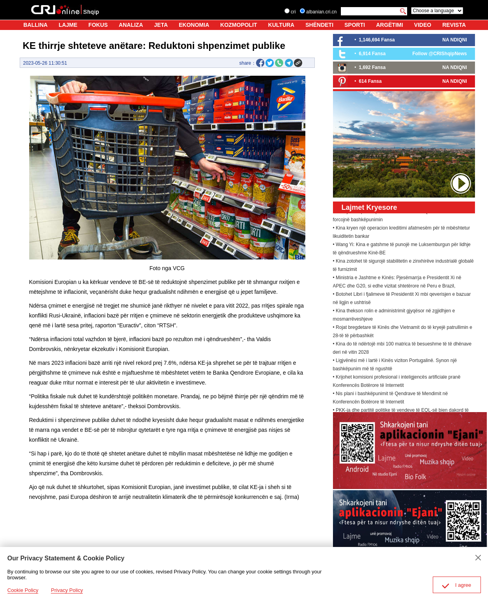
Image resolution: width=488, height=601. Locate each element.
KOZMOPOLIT (238, 25)
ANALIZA (131, 25)
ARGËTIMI (389, 25)
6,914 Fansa (372, 53)
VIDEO (423, 25)
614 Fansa (370, 81)
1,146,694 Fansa (377, 40)
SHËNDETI (319, 25)
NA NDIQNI (454, 40)
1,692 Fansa (372, 67)
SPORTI (354, 25)
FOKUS (98, 25)
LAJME (68, 25)
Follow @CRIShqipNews (439, 53)
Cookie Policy (23, 590)
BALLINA (35, 25)
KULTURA (281, 25)
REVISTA (454, 25)
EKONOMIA (194, 25)
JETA (161, 25)
